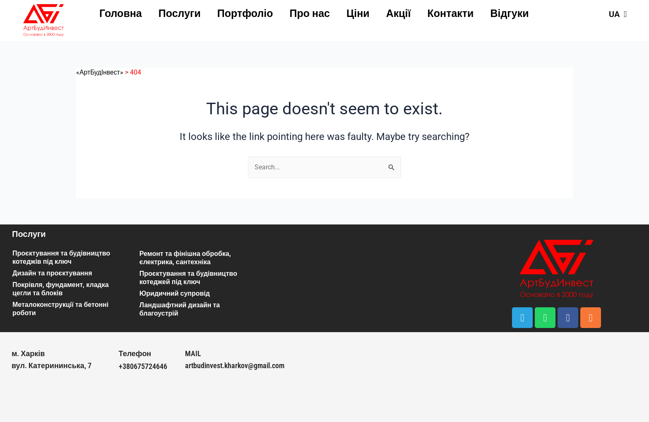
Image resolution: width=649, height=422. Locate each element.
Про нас (310, 13)
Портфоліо (245, 13)
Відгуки (509, 13)
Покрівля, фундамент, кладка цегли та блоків (60, 289)
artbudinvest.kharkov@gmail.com (234, 365)
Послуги (180, 13)
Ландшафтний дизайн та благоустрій (179, 309)
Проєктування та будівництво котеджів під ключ (61, 257)
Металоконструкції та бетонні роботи (60, 309)
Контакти (451, 13)
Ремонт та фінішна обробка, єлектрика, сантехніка (185, 258)
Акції (398, 13)
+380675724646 (143, 366)
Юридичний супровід (174, 293)
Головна (120, 13)
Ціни (358, 13)
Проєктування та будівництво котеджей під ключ (188, 278)
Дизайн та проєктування (52, 273)
